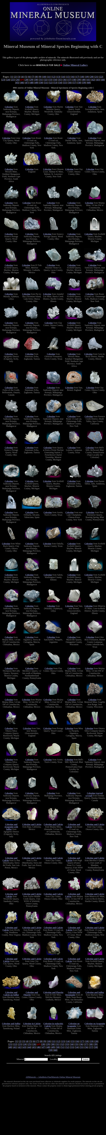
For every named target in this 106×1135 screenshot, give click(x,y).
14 (63, 76)
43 (98, 79)
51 (46, 82)
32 (45, 79)
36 (64, 79)
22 (101, 76)
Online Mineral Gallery (75, 65)
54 (60, 82)
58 (79, 82)
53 (55, 82)
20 (91, 76)
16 (72, 76)
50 (41, 82)
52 (50, 82)
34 (55, 79)
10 (44, 76)
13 (58, 76)
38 (74, 79)
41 (88, 79)
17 (77, 76)
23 (3, 79)
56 (69, 82)
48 (31, 82)
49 (36, 82)
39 (79, 79)
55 (65, 82)
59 (84, 82)
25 (13, 79)
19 (87, 76)
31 (41, 79)
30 (36, 79)
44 (102, 79)
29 (31, 79)
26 (17, 79)
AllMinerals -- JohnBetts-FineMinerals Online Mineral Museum (53, 1077)
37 (69, 79)
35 (60, 79)
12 (53, 76)
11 (49, 76)
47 (27, 82)
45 (17, 82)
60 (88, 82)
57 (74, 82)
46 (22, 82)
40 (83, 79)
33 (50, 79)
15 (68, 76)
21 (96, 76)
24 (8, 79)
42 (93, 79)
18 (82, 76)
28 (26, 79)
